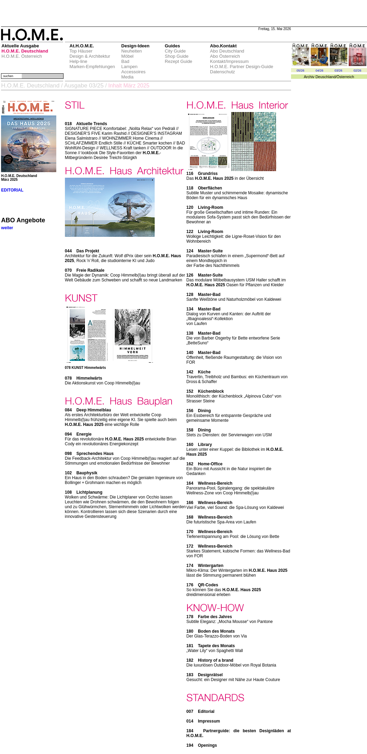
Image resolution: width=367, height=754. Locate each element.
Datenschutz (222, 71)
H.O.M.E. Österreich (21, 56)
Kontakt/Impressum (229, 61)
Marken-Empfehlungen (92, 66)
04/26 (319, 70)
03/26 (338, 70)
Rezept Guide (178, 61)
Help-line (78, 61)
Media (127, 77)
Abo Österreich (225, 56)
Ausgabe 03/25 (84, 85)
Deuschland (326, 77)
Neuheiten (131, 51)
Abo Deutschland (227, 51)
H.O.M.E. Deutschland (24, 51)
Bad (125, 61)
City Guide (175, 51)
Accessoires (133, 71)
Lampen (129, 66)
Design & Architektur (89, 56)
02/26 (357, 70)
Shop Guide (177, 56)
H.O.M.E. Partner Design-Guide (241, 66)
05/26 (301, 70)
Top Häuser (80, 51)
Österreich (345, 77)
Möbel (127, 56)
